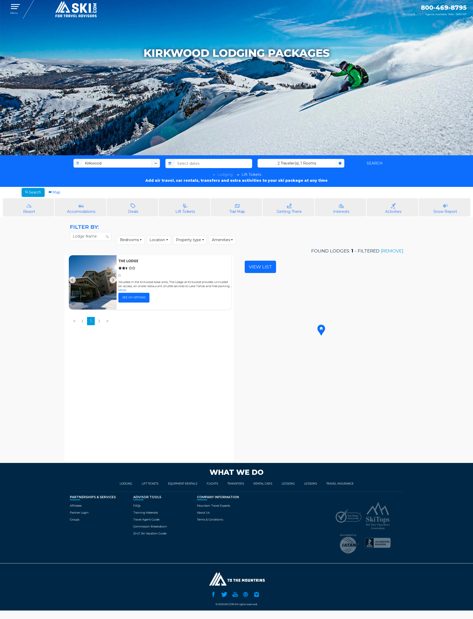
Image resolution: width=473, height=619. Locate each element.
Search (375, 163)
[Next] (113, 282)
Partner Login (79, 512)
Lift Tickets (251, 174)
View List (260, 266)
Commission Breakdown (150, 526)
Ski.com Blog (246, 593)
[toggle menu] (156, 163)
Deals (133, 207)
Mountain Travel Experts (213, 505)
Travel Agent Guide (146, 519)
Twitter (224, 593)
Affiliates (76, 505)
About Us (203, 512)
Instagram (256, 593)
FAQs (136, 505)
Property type (188, 240)
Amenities (221, 240)
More (122, 290)
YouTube (235, 593)
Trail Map (237, 207)
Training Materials (145, 512)
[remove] (391, 250)
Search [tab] (33, 192)
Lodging (225, 174)
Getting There (289, 207)
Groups (74, 519)
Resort (29, 207)
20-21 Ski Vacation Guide (149, 533)
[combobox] (117, 163)
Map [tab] (54, 192)
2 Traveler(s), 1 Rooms (297, 163)
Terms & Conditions (210, 519)
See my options (134, 297)
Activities (393, 207)
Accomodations (81, 207)
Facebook (213, 593)
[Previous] (72, 282)
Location (157, 240)
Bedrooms (129, 240)
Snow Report (445, 207)
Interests (341, 207)
